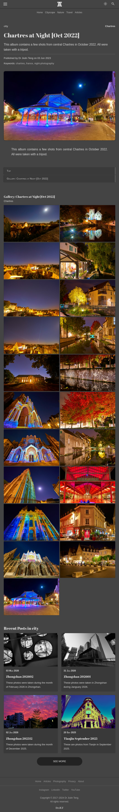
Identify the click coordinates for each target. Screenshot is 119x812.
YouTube (75, 790)
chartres (20, 63)
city (6, 26)
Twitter (65, 790)
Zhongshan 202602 (19, 676)
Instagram (44, 790)
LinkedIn (55, 790)
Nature (60, 12)
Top (9, 170)
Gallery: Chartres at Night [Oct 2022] (27, 178)
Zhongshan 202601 (77, 676)
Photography (59, 781)
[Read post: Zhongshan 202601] (88, 649)
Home (40, 12)
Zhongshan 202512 (19, 738)
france (29, 63)
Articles (78, 12)
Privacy (72, 781)
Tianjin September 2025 (81, 738)
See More (59, 761)
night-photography (44, 63)
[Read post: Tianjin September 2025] (88, 711)
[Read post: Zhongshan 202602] (31, 649)
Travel (69, 12)
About (81, 781)
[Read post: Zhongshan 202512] (31, 711)
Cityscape (50, 12)
